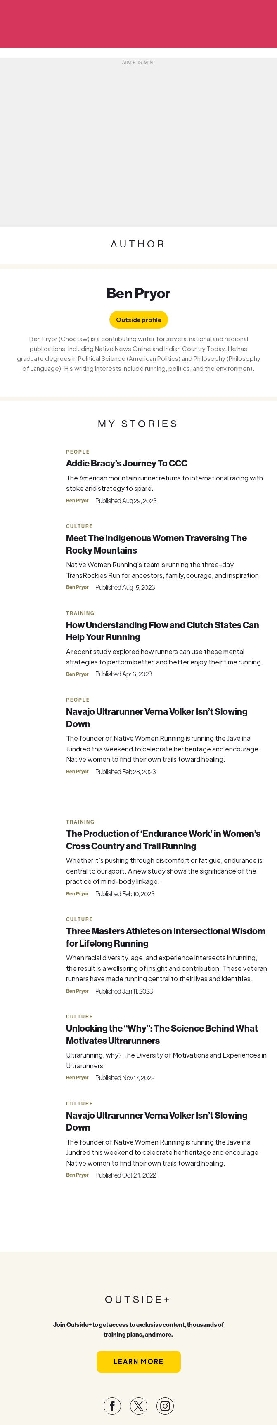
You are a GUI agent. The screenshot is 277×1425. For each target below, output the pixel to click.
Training (80, 613)
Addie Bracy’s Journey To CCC (126, 463)
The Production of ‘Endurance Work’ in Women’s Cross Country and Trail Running (163, 840)
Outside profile (138, 319)
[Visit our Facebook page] (112, 1406)
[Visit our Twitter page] (138, 1406)
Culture (79, 526)
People (78, 452)
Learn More (139, 1361)
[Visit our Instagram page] (165, 1406)
